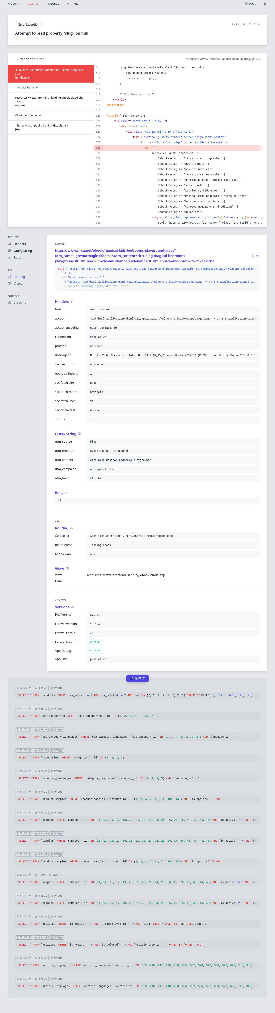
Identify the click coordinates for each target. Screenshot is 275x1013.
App (10, 270)
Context (13, 296)
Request (13, 237)
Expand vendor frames (30, 58)
